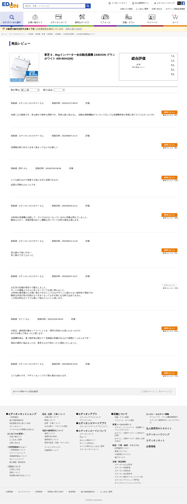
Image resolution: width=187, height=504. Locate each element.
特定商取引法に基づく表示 (20, 423)
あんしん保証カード (87, 440)
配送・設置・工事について (53, 414)
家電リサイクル (121, 451)
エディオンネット (155, 440)
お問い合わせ (157, 9)
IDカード (83, 437)
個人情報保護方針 (16, 420)
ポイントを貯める (87, 443)
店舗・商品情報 (119, 462)
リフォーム (105, 19)
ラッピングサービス (52, 447)
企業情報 (150, 446)
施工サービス (120, 457)
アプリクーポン (86, 420)
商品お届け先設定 (74, 29)
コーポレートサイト (119, 3)
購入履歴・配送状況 (17, 462)
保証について (50, 433)
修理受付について (52, 439)
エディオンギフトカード (89, 449)
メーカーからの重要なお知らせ (21, 429)
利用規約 (39, 492)
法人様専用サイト (142, 3)
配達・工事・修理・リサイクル (125, 445)
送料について (14, 472)
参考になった (169, 112)
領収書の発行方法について (20, 475)
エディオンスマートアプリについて (94, 426)
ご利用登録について (17, 450)
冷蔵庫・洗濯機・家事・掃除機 (40, 34)
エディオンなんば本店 (123, 464)
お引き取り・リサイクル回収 (56, 426)
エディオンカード (58, 19)
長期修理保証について (18, 456)
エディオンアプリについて (90, 417)
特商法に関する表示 (55, 492)
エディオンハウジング (165, 3)
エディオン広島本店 (122, 471)
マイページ (152, 19)
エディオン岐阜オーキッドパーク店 (129, 477)
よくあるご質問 (142, 9)
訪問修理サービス (122, 448)
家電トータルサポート (121, 424)
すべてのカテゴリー (17, 34)
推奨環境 (72, 492)
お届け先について (52, 417)
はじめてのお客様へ (15, 434)
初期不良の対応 (51, 436)
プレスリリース (24, 492)
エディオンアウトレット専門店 (127, 480)
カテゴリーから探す (12, 19)
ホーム (4, 34)
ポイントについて (16, 459)
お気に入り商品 (126, 9)
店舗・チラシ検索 (122, 417)
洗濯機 (57, 34)
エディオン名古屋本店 (123, 474)
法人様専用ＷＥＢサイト (159, 428)
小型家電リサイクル (122, 454)
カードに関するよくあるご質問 (92, 446)
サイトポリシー (15, 426)
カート (175, 19)
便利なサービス (82, 19)
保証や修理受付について (52, 430)
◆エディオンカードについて (91, 431)
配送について (50, 420)
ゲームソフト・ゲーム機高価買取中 (164, 417)
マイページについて (17, 453)
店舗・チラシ (128, 19)
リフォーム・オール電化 (124, 420)
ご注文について (14, 466)
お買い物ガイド (35, 19)
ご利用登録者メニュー (16, 447)
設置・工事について (52, 423)
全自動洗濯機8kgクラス (85, 34)
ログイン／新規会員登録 (175, 9)
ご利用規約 (13, 417)
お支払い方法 (14, 469)
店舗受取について (52, 450)
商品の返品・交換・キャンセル (57, 443)
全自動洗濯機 (68, 34)
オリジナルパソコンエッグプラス (128, 483)
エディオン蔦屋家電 (122, 468)
